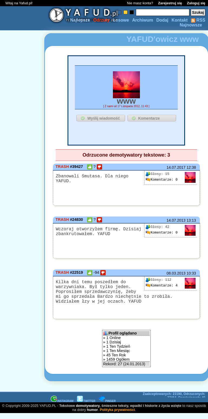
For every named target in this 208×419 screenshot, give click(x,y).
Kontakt (180, 20)
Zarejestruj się (170, 3)
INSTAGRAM (62, 406)
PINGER (107, 406)
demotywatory (87, 411)
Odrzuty (101, 20)
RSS (198, 20)
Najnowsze (191, 25)
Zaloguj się (196, 3)
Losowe (121, 20)
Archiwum (142, 20)
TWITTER (86, 406)
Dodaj (162, 20)
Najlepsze (80, 20)
